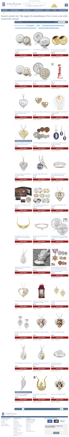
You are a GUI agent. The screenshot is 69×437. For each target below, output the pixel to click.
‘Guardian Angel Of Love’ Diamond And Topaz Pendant (23, 174)
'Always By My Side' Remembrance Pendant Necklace (23, 267)
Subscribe (56, 432)
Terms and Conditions (17, 425)
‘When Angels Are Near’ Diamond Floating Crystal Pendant (23, 112)
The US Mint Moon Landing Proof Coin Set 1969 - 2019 (41, 205)
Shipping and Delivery (5, 425)
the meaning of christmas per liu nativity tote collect (26, 28)
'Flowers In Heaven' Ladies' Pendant (23, 301)
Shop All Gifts (28, 429)
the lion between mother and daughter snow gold (48, 28)
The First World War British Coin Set (41, 143)
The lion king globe (30, 25)
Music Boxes (28, 427)
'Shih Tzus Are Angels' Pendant (58, 394)
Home (3, 12)
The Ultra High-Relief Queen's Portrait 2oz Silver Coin (40, 267)
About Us (15, 419)
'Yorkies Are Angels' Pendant (57, 332)
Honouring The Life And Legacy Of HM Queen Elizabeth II (18, 434)
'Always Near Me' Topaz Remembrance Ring (56, 363)
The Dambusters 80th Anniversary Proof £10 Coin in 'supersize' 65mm (59, 236)
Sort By (56, 22)
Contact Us (3, 422)
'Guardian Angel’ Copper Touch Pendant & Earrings (58, 143)
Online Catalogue (4, 424)
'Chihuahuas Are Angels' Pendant (41, 332)
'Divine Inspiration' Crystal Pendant (23, 363)
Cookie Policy (16, 422)
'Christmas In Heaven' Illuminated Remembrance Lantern (41, 301)
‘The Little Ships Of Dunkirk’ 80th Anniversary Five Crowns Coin (58, 50)
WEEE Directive (16, 424)
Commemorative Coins (30, 431)
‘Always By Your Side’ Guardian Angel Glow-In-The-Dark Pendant (22, 236)
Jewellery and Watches (30, 421)
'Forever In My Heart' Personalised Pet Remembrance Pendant (23, 143)
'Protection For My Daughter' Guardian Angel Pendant (21, 395)
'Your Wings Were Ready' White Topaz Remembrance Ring (58, 174)
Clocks (27, 428)
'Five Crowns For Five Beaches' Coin (41, 49)
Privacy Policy (16, 421)
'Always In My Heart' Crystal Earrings (41, 112)
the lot (38, 25)
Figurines (28, 425)
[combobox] (34, 4)
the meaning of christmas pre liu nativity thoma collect (53, 25)
